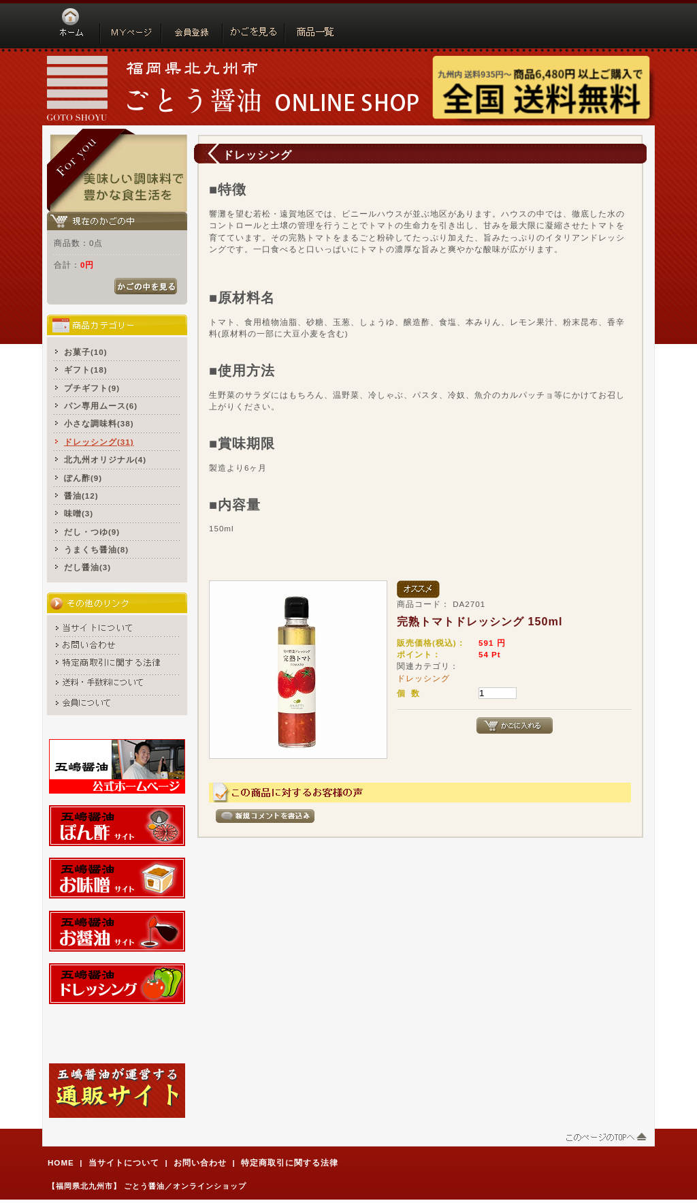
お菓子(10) (86, 351)
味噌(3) (78, 513)
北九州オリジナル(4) (105, 459)
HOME (61, 1162)
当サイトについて (123, 1162)
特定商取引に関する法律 (289, 1162)
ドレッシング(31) (99, 441)
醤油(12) (81, 495)
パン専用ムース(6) (100, 405)
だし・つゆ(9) (92, 531)
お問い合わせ (200, 1162)
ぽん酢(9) (83, 477)
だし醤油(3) (87, 567)
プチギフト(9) (92, 388)
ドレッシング (423, 678)
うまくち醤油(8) (96, 549)
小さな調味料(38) (99, 423)
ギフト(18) (86, 369)
